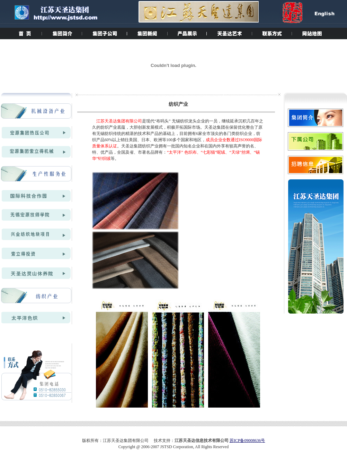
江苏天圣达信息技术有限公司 (202, 440)
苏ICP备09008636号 (247, 440)
